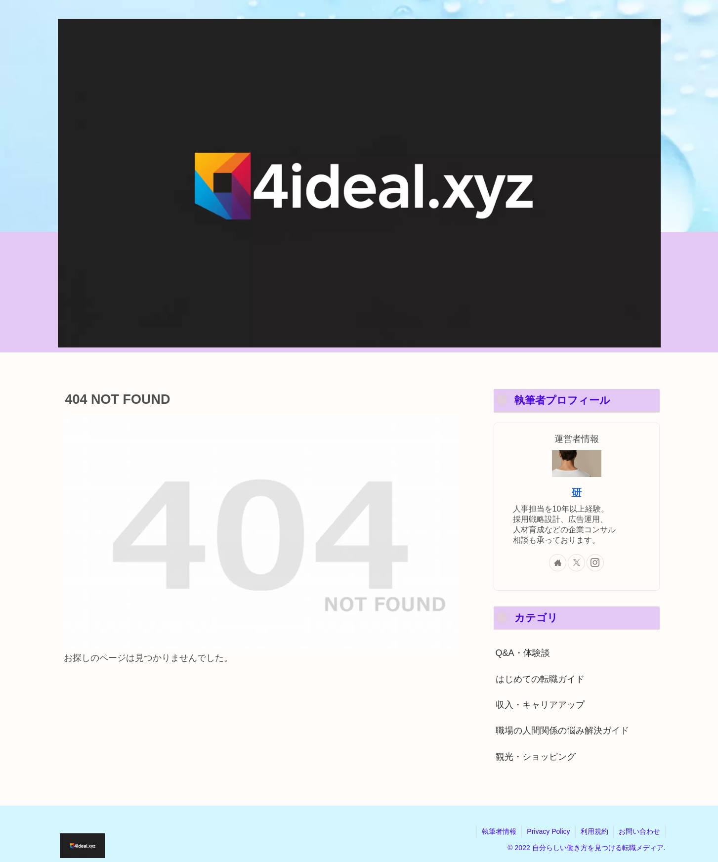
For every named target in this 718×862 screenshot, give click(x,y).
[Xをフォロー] (576, 562)
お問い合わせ (639, 831)
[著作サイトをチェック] (557, 562)
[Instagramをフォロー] (595, 562)
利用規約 (594, 831)
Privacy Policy (548, 831)
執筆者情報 (499, 831)
